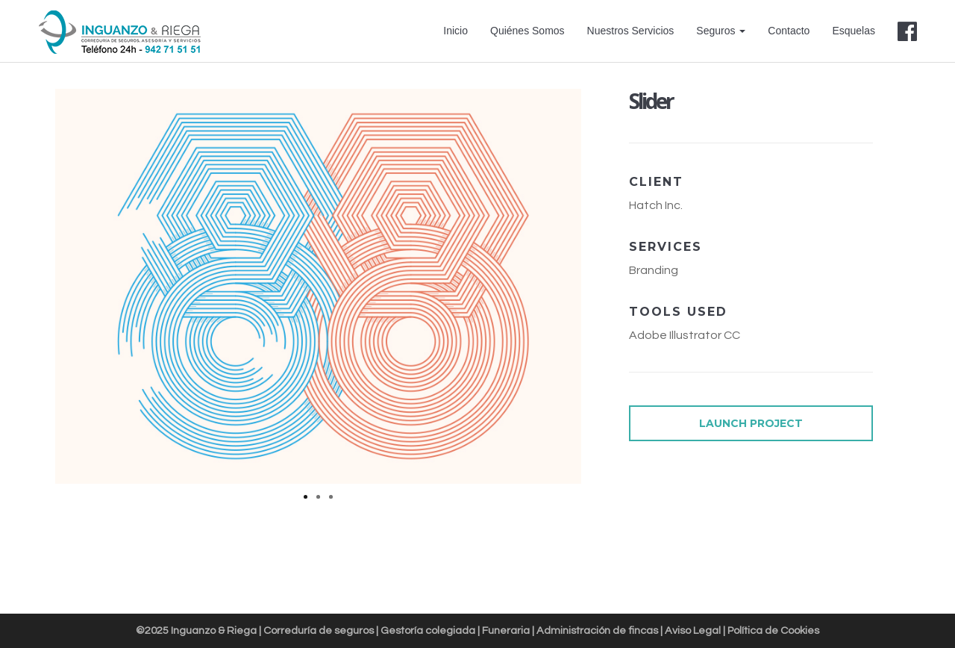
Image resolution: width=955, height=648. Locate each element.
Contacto (789, 31)
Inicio (455, 31)
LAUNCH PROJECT (751, 423)
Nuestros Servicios (630, 31)
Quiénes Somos (527, 31)
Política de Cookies (773, 630)
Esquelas (853, 31)
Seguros (720, 31)
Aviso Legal (693, 630)
